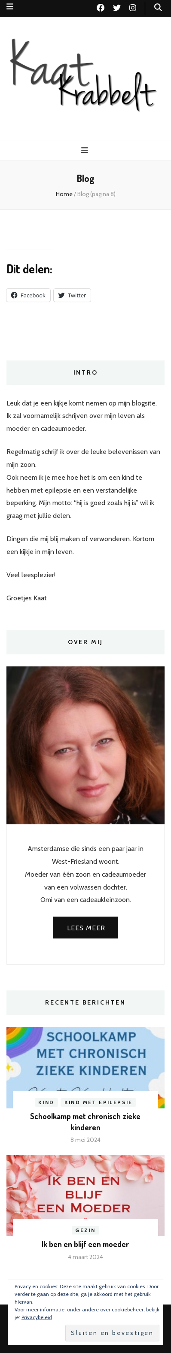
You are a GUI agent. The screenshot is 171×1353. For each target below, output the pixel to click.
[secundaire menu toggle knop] (9, 7)
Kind (46, 1102)
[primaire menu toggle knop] (85, 150)
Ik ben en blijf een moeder (85, 1244)
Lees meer (86, 928)
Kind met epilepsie (98, 1102)
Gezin (85, 1230)
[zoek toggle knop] (158, 7)
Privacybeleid (36, 1317)
